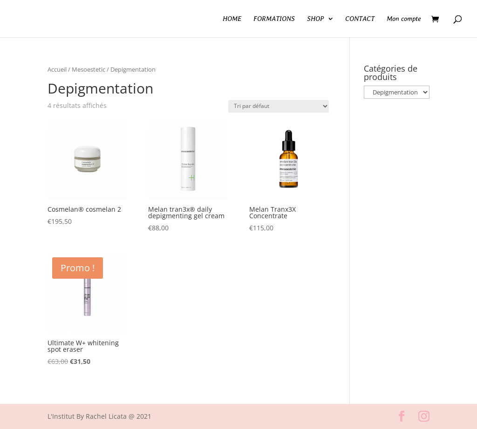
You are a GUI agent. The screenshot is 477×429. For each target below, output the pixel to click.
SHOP (315, 18)
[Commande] (278, 106)
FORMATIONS (274, 18)
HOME (232, 18)
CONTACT (360, 18)
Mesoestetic (88, 69)
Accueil (57, 69)
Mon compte (404, 18)
